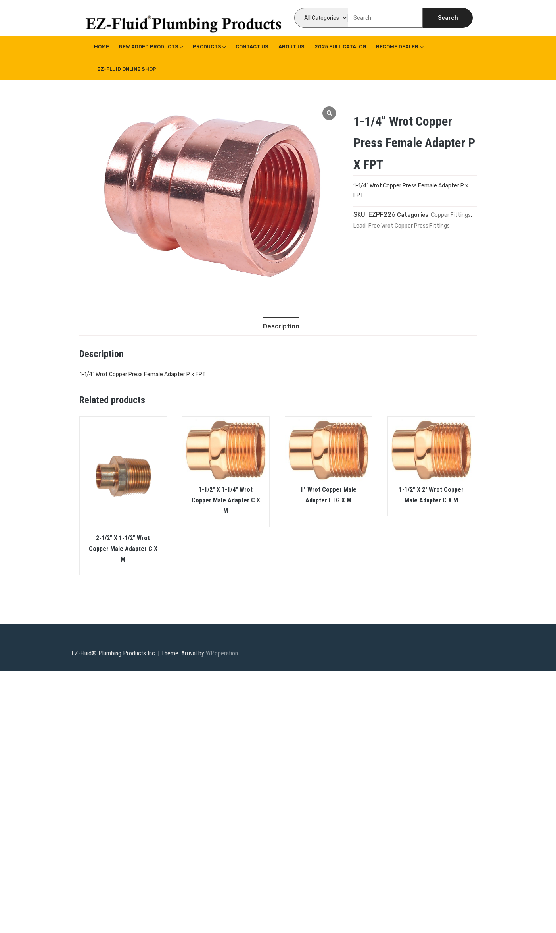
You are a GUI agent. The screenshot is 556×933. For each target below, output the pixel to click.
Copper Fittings (451, 215)
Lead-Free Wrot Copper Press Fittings (401, 225)
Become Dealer (397, 47)
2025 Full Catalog (340, 47)
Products (207, 47)
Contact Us (252, 47)
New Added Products (148, 47)
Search (448, 17)
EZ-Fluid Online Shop (126, 69)
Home (101, 47)
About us (291, 47)
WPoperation (222, 653)
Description (281, 326)
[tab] (281, 326)
